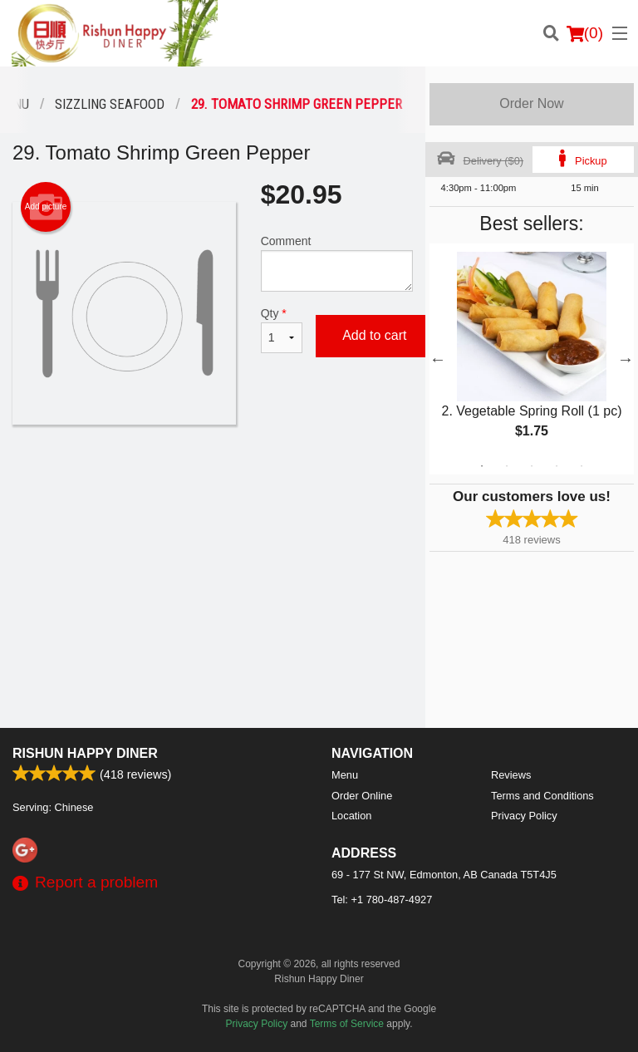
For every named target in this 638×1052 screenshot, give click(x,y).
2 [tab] (506, 466)
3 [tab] (531, 466)
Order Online (361, 795)
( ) (585, 33)
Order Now (531, 103)
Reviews (511, 775)
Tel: (381, 899)
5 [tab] (581, 466)
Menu (344, 775)
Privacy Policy (524, 815)
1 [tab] (482, 466)
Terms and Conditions (542, 795)
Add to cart (374, 335)
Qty (281, 330)
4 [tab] (556, 466)
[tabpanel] (532, 359)
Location (351, 815)
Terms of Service (347, 1024)
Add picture (46, 207)
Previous (437, 359)
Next (625, 359)
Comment (337, 263)
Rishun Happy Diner (85, 753)
